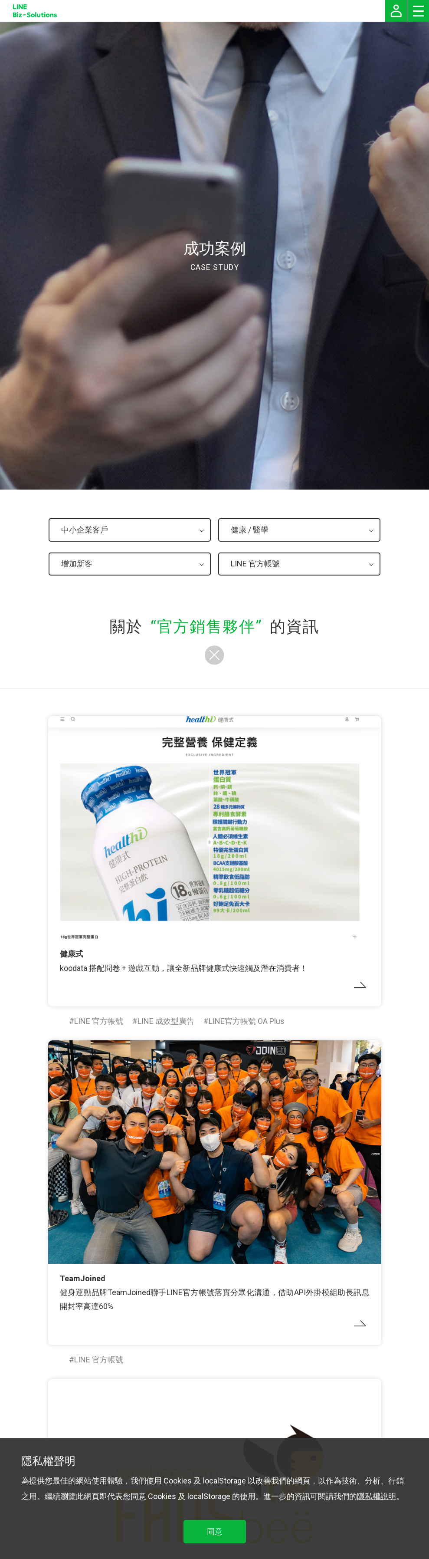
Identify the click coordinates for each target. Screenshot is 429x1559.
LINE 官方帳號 (98, 1021)
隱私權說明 (376, 1496)
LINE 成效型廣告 (166, 1021)
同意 (215, 1531)
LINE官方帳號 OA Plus (247, 1021)
